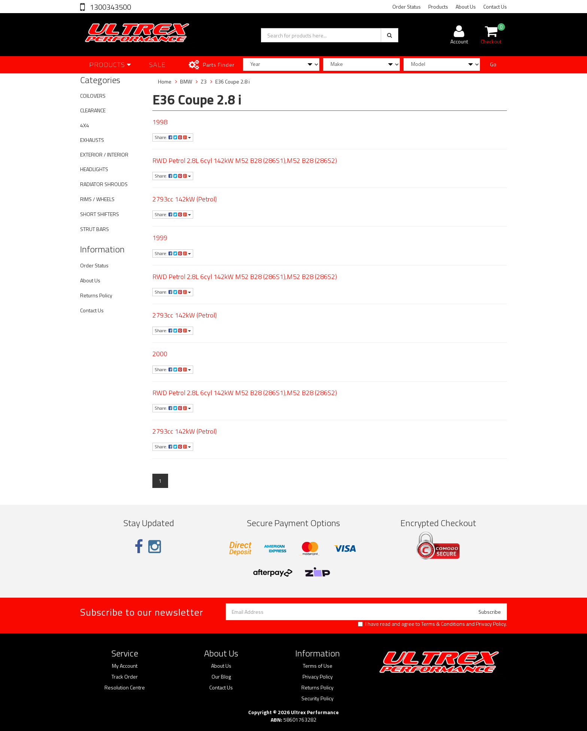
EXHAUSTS (92, 140)
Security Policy (317, 698)
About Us (466, 6)
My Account (124, 666)
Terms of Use (317, 666)
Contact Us (495, 6)
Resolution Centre (124, 687)
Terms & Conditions (443, 624)
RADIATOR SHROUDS (104, 184)
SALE (157, 65)
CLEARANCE (93, 110)
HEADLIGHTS (94, 169)
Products (438, 6)
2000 (159, 354)
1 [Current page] (160, 481)
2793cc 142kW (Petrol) (184, 199)
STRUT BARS (94, 229)
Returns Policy (96, 295)
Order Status (406, 6)
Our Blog (221, 676)
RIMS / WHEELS (97, 199)
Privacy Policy (491, 624)
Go (493, 64)
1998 (159, 122)
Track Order (125, 676)
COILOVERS (93, 96)
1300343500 (109, 7)
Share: (173, 137)
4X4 (84, 125)
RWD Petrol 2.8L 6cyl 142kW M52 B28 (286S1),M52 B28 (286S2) (244, 160)
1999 (159, 238)
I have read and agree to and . (432, 624)
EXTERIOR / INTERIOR (104, 154)
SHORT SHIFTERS (99, 214)
